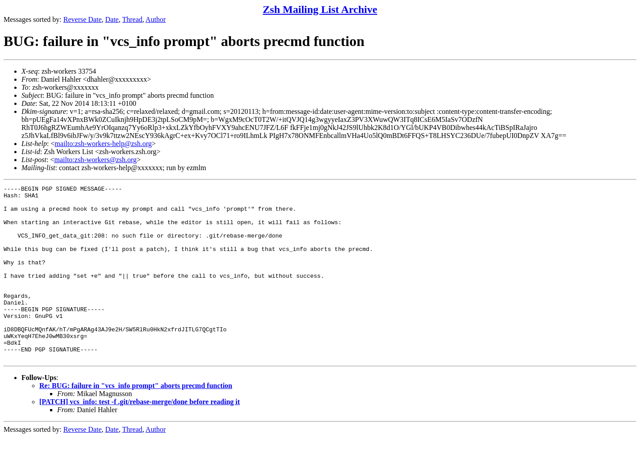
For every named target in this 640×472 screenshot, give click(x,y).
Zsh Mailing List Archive (320, 9)
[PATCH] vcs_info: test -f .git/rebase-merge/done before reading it (139, 436)
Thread (132, 19)
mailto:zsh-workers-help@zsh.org (103, 143)
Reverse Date (82, 19)
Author (156, 19)
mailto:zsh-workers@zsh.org (95, 159)
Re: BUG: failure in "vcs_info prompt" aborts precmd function (135, 420)
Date (112, 19)
